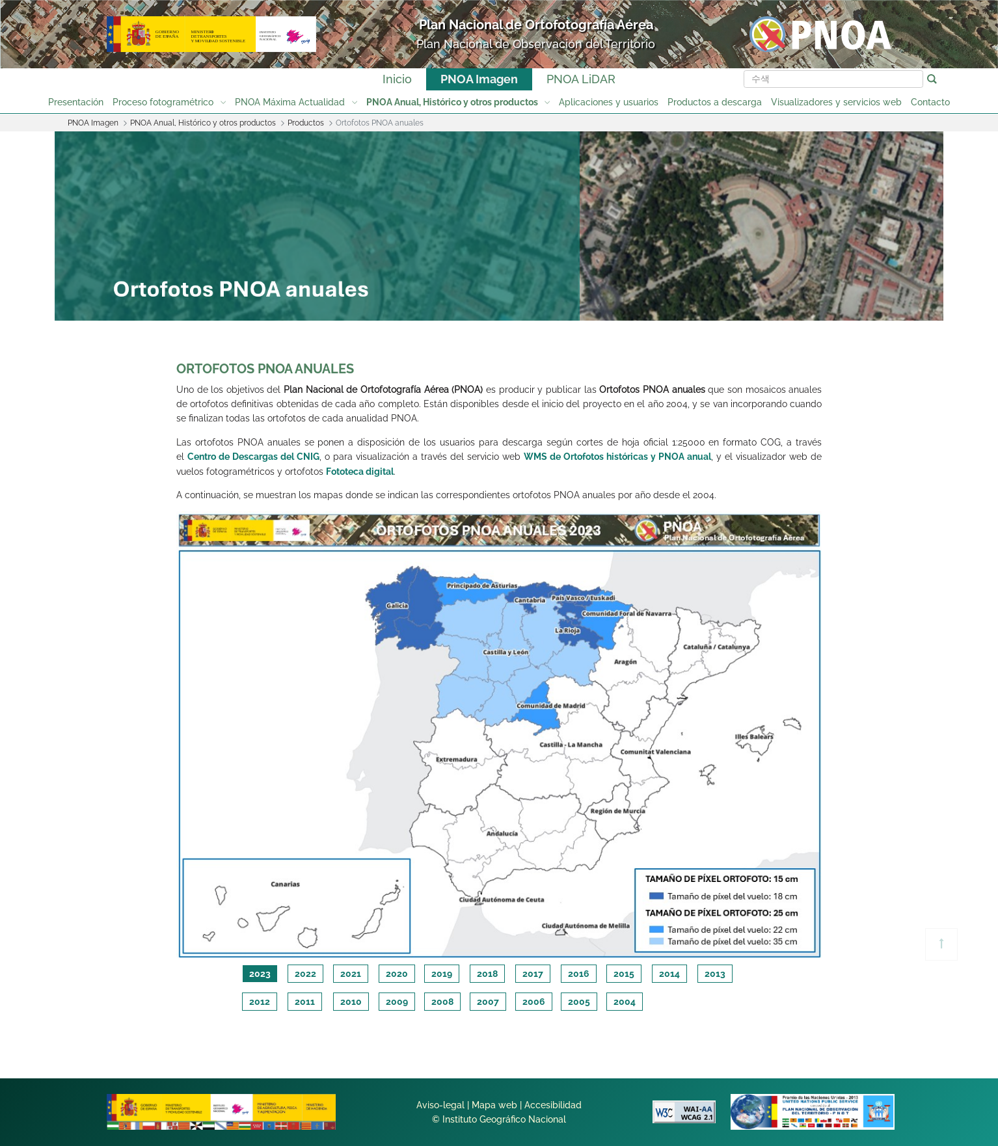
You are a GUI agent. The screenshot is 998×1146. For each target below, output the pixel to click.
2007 (488, 1001)
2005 (579, 1001)
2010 (351, 1001)
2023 (260, 973)
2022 (305, 973)
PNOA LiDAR (580, 79)
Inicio (397, 79)
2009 (397, 1001)
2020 (397, 973)
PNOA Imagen (479, 79)
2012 (259, 1001)
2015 (624, 973)
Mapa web (494, 1105)
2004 (625, 1001)
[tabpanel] (499, 735)
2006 (533, 1001)
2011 (305, 1001)
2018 (487, 973)
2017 (532, 973)
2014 (669, 973)
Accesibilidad (553, 1105)
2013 (715, 973)
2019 (441, 973)
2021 (350, 973)
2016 (578, 973)
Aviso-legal (440, 1105)
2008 (442, 1001)
